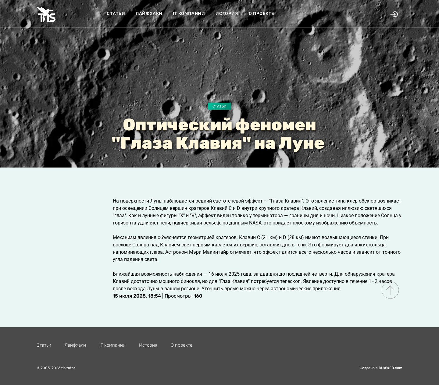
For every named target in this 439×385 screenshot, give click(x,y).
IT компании (189, 13)
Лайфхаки (149, 13)
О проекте (261, 13)
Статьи (116, 13)
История (227, 13)
